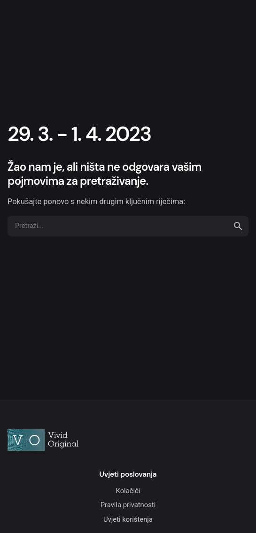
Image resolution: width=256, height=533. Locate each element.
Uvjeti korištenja (128, 519)
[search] (238, 226)
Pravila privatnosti (128, 505)
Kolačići (128, 491)
